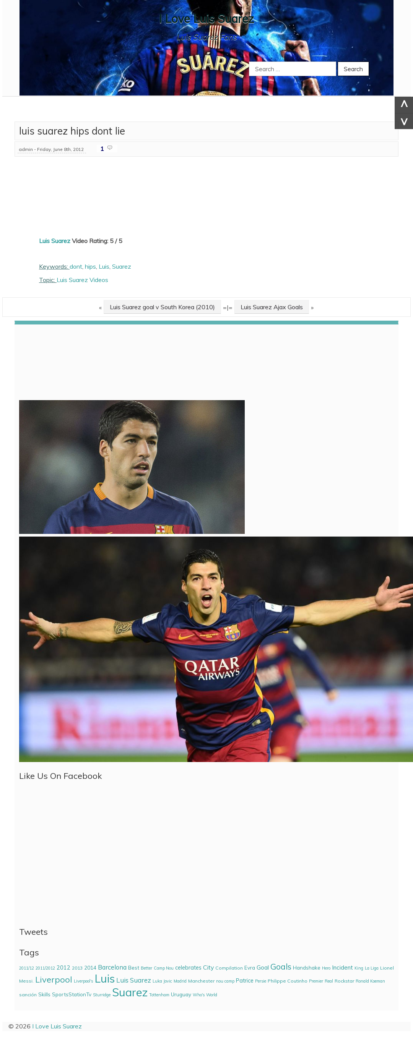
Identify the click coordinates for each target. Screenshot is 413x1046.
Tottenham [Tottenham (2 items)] (159, 994)
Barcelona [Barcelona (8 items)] (112, 967)
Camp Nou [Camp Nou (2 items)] (164, 968)
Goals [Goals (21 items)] (280, 966)
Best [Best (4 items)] (133, 968)
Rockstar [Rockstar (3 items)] (344, 981)
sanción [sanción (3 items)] (28, 994)
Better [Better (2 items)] (146, 968)
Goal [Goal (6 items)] (263, 967)
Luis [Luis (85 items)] (104, 978)
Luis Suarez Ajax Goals (272, 307)
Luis (104, 266)
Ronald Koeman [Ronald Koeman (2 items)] (370, 981)
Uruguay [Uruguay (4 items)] (181, 994)
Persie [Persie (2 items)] (260, 981)
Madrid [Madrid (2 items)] (180, 981)
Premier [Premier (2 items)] (316, 981)
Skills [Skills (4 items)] (44, 994)
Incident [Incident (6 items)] (342, 967)
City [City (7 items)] (208, 967)
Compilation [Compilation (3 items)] (229, 968)
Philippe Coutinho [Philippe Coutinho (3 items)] (287, 981)
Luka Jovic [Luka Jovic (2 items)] (162, 981)
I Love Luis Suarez (206, 18)
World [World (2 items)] (211, 994)
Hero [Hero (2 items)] (326, 968)
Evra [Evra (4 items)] (249, 968)
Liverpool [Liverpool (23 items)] (53, 979)
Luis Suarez (54, 241)
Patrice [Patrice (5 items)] (245, 980)
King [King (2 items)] (358, 968)
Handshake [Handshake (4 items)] (306, 968)
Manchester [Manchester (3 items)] (201, 981)
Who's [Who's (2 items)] (199, 994)
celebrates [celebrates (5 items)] (188, 967)
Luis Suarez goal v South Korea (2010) (162, 307)
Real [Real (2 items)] (329, 981)
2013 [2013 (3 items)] (77, 968)
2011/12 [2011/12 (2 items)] (26, 968)
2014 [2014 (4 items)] (90, 968)
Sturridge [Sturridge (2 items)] (102, 994)
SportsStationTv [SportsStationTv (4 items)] (71, 994)
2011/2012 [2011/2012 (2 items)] (45, 968)
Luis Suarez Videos (82, 280)
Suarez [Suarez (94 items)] (130, 992)
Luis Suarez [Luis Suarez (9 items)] (133, 980)
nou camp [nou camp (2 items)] (225, 981)
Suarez (121, 266)
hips (90, 266)
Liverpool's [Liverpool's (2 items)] (83, 981)
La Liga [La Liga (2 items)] (372, 968)
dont (76, 266)
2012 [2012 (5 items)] (63, 967)
